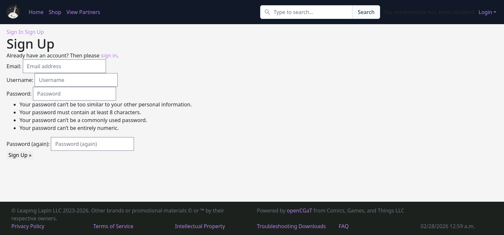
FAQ (343, 226)
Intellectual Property (200, 226)
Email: (14, 66)
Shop (55, 12)
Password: (19, 93)
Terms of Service (113, 226)
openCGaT (300, 210)
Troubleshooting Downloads (291, 226)
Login (485, 12)
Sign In (15, 32)
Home (36, 12)
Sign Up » (20, 155)
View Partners (83, 12)
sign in (109, 55)
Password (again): (28, 144)
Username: (20, 80)
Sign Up (34, 32)
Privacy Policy (27, 226)
